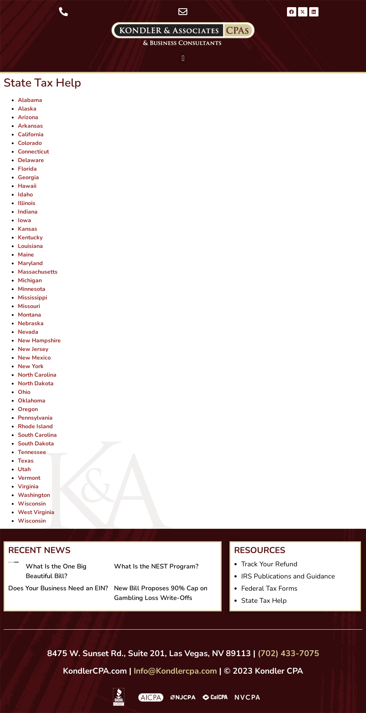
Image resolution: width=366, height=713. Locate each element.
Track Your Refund (269, 564)
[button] (182, 58)
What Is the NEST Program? (156, 566)
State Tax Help (264, 600)
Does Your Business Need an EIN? (58, 588)
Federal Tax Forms (269, 588)
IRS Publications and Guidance (288, 576)
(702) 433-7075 (288, 653)
